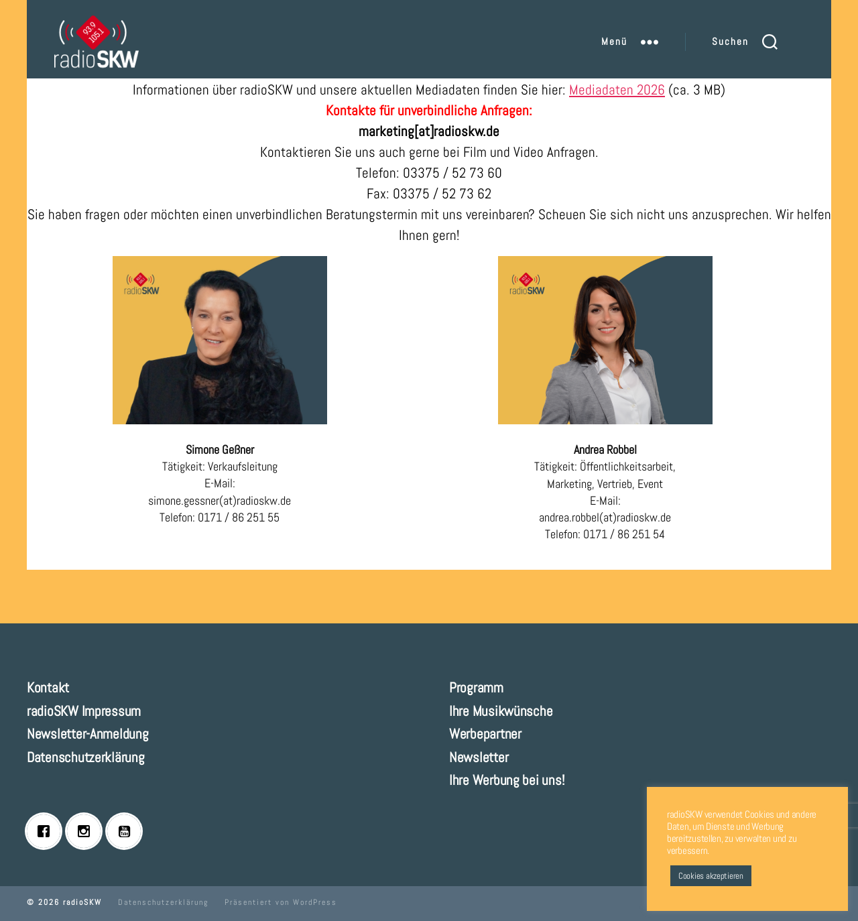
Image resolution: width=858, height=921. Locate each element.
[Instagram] (87, 831)
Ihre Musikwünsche (500, 711)
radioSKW (82, 902)
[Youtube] (127, 831)
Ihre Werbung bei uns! (506, 780)
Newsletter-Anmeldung (88, 734)
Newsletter (478, 757)
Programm (476, 687)
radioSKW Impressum (84, 711)
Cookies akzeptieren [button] (710, 875)
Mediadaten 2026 (617, 89)
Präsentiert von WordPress (281, 902)
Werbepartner (485, 734)
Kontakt (48, 687)
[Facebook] (47, 831)
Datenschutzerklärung (86, 757)
